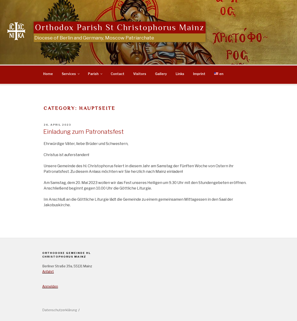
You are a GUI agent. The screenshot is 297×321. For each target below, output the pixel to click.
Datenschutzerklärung (59, 310)
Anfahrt (48, 271)
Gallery (161, 74)
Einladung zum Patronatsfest (83, 131)
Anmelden (50, 286)
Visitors (139, 74)
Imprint (199, 74)
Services (71, 74)
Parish (95, 74)
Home (48, 74)
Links (180, 74)
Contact (117, 74)
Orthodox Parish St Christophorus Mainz (119, 27)
